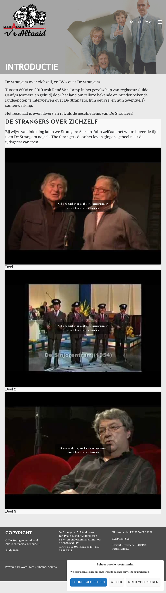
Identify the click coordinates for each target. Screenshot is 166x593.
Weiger (116, 582)
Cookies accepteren (88, 582)
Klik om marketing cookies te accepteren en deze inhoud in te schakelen (83, 206)
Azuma (52, 566)
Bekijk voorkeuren (143, 582)
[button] (139, 22)
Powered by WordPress (19, 566)
